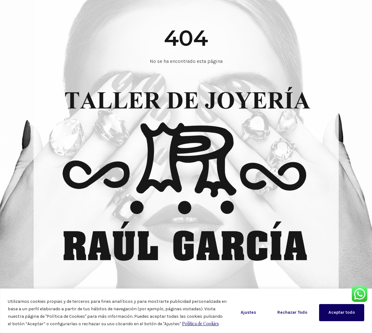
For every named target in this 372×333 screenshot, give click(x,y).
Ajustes (248, 312)
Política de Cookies (200, 323)
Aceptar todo (341, 312)
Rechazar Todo (292, 312)
